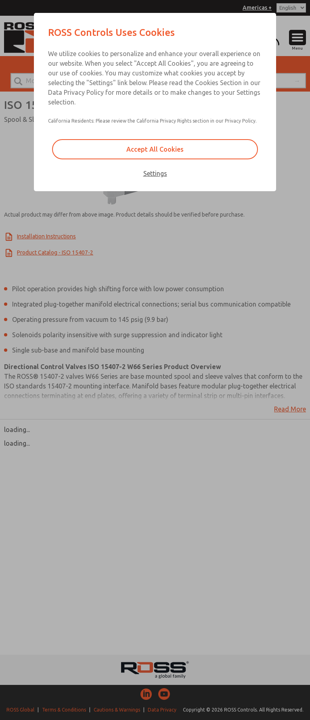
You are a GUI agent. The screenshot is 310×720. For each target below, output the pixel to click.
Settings (155, 173)
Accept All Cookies (155, 149)
